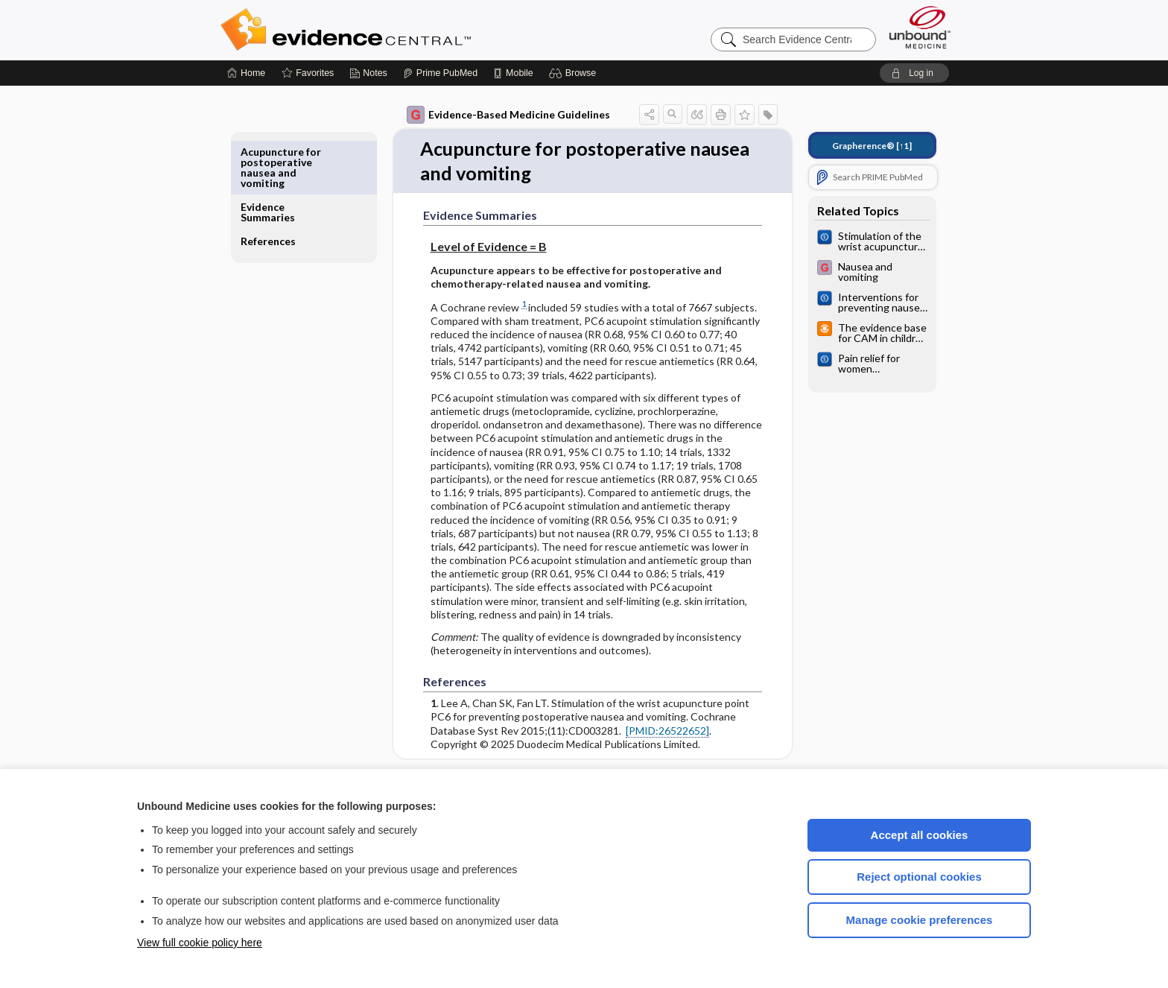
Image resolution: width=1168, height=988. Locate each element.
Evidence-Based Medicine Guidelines (498, 115)
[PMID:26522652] (657, 731)
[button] (574, 73)
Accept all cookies (919, 835)
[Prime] (440, 73)
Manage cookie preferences (919, 919)
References (278, 186)
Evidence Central (405, 29)
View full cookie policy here (199, 943)
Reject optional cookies (919, 876)
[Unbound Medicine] (920, 27)
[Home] (246, 73)
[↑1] (861, 145)
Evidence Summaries (278, 156)
